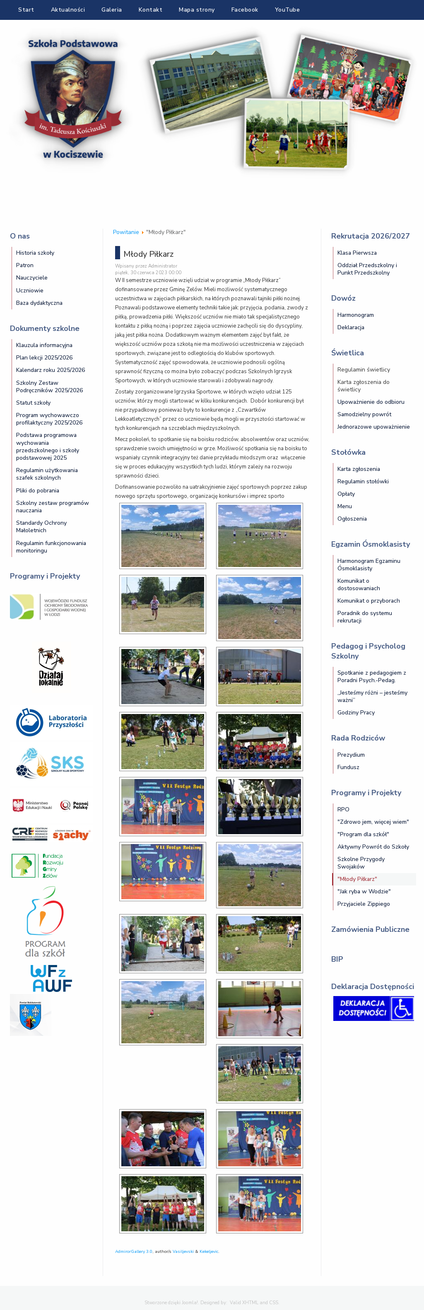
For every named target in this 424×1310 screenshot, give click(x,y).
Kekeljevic (209, 1252)
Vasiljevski (183, 1252)
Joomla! (190, 1303)
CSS (273, 1303)
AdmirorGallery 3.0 (133, 1252)
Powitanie (126, 232)
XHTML (250, 1303)
